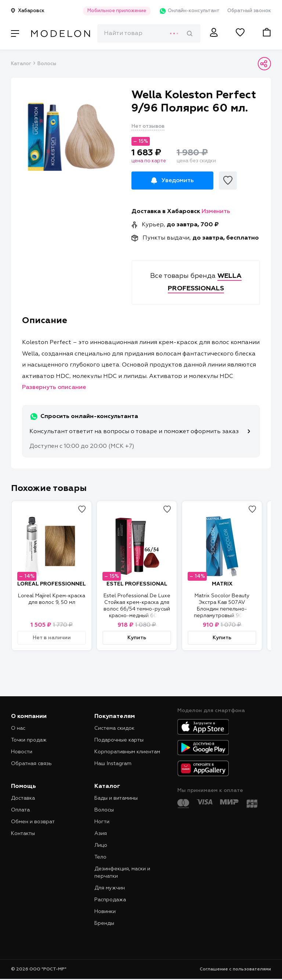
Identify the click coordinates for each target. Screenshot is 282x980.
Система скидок (114, 728)
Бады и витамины (116, 798)
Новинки (105, 911)
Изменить (216, 212)
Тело (100, 857)
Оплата (20, 810)
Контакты (23, 833)
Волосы (46, 63)
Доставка (23, 798)
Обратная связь (31, 763)
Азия (100, 833)
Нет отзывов (147, 126)
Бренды (104, 923)
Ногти (101, 821)
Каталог (21, 63)
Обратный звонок (249, 10)
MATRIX (222, 584)
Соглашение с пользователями (235, 969)
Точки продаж (29, 740)
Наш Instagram (112, 763)
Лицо (100, 845)
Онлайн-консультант (188, 11)
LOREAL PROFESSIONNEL (51, 584)
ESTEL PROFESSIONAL (136, 584)
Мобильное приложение (114, 10)
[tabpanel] (71, 136)
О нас (18, 728)
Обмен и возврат (33, 821)
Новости (21, 751)
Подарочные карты (119, 740)
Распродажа (110, 899)
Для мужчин (109, 888)
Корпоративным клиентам (127, 751)
